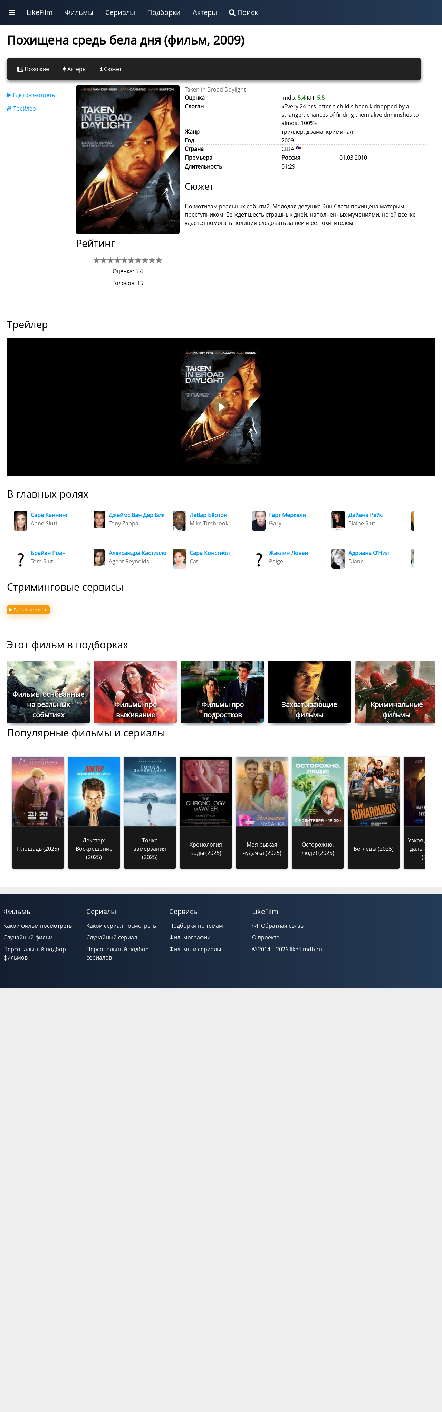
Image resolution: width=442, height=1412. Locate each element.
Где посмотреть (31, 95)
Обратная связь (278, 925)
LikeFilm (40, 12)
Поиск (243, 12)
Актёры (205, 12)
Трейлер (21, 108)
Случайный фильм (28, 937)
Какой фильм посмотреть (37, 925)
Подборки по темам (196, 925)
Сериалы (120, 12)
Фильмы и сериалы (195, 949)
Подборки (164, 12)
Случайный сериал (111, 937)
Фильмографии (190, 937)
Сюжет (111, 69)
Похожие (33, 69)
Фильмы (79, 12)
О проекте (265, 937)
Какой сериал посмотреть (121, 925)
